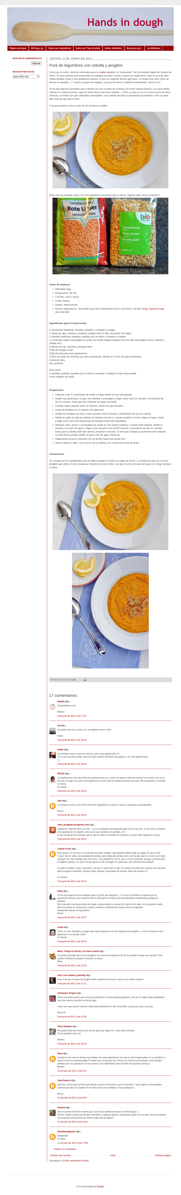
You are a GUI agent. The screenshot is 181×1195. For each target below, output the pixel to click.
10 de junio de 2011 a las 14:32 (72, 1122)
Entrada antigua (163, 1155)
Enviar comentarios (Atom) (76, 1160)
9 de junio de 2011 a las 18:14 (72, 740)
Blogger (100, 1186)
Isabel (60, 749)
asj (58, 725)
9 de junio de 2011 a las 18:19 (72, 764)
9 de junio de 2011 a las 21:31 (72, 983)
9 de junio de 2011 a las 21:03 (72, 965)
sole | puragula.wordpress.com (73, 824)
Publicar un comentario (65, 1149)
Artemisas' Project (66, 993)
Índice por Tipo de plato (88, 48)
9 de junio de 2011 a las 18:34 (72, 815)
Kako (60, 891)
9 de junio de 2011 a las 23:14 (72, 1043)
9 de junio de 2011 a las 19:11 (72, 881)
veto (59, 800)
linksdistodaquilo (66, 1131)
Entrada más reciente (60, 1155)
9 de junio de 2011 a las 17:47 (72, 716)
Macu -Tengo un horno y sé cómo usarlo (78, 951)
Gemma (61, 1107)
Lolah (60, 927)
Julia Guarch (64, 1080)
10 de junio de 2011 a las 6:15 (72, 1071)
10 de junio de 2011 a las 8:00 (72, 1098)
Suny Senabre (64, 1026)
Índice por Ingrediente (59, 48)
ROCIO (60, 773)
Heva (60, 1053)
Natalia (60, 701)
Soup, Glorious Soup (153, 308)
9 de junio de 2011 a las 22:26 (72, 1016)
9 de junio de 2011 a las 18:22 (72, 791)
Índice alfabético (113, 48)
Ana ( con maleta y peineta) (71, 975)
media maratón (107, 72)
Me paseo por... (134, 48)
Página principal (18, 48)
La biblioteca (153, 48)
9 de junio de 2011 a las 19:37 (72, 917)
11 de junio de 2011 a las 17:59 (72, 1143)
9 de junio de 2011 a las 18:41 (72, 839)
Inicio (113, 1155)
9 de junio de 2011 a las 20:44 (72, 941)
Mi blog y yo (37, 48)
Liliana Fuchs (64, 849)
